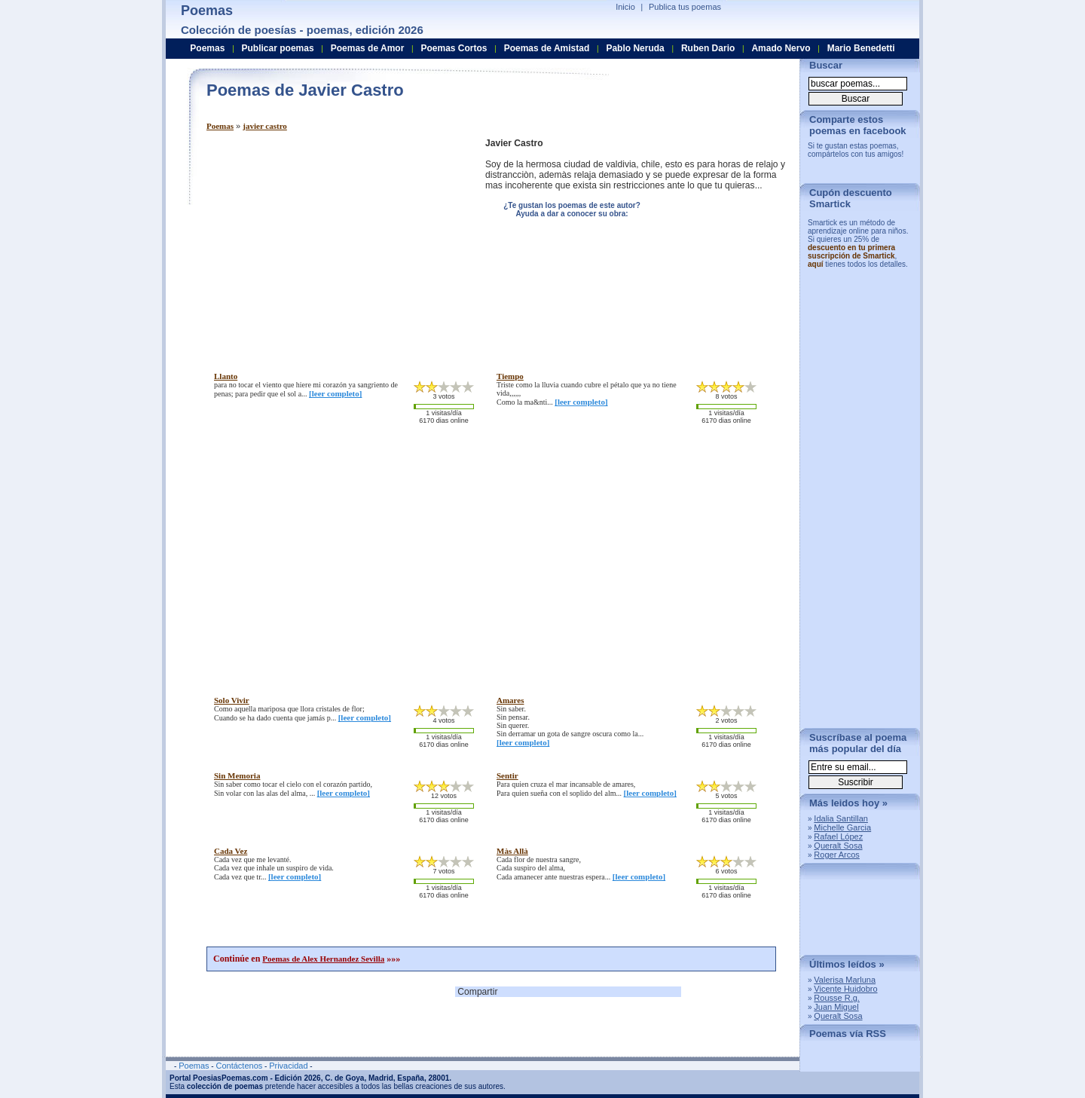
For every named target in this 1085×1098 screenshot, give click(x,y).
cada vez (230, 850)
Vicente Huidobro (845, 988)
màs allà (512, 850)
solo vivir (231, 700)
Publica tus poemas (685, 6)
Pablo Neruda (635, 48)
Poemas (220, 125)
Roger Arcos (837, 854)
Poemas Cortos (453, 48)
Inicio (625, 6)
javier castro (265, 125)
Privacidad (288, 1065)
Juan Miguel (836, 1006)
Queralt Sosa (838, 845)
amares (510, 700)
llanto (225, 376)
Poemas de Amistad (547, 48)
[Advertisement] (333, 243)
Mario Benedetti (861, 48)
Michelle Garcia (842, 827)
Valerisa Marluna (845, 979)
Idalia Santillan (841, 818)
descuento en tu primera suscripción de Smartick (851, 251)
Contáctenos (238, 1065)
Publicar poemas (278, 48)
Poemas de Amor (368, 48)
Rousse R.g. (837, 997)
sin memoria (237, 775)
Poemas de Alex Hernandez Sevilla (323, 958)
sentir (507, 775)
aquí (816, 264)
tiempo (510, 376)
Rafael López (838, 836)
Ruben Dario (708, 48)
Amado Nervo (780, 48)
